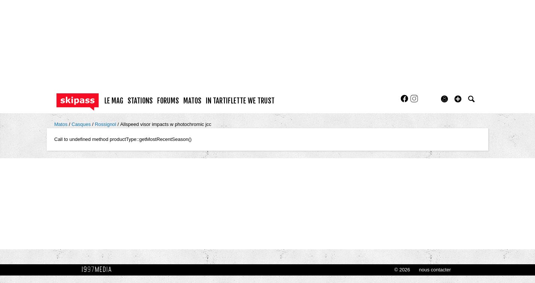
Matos (61, 124)
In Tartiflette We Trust (240, 100)
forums (168, 100)
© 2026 (402, 270)
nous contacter (435, 270)
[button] (458, 99)
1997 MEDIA (98, 269)
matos (192, 100)
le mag (113, 100)
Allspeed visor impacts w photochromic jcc (165, 124)
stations (140, 100)
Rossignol (106, 124)
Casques (81, 124)
